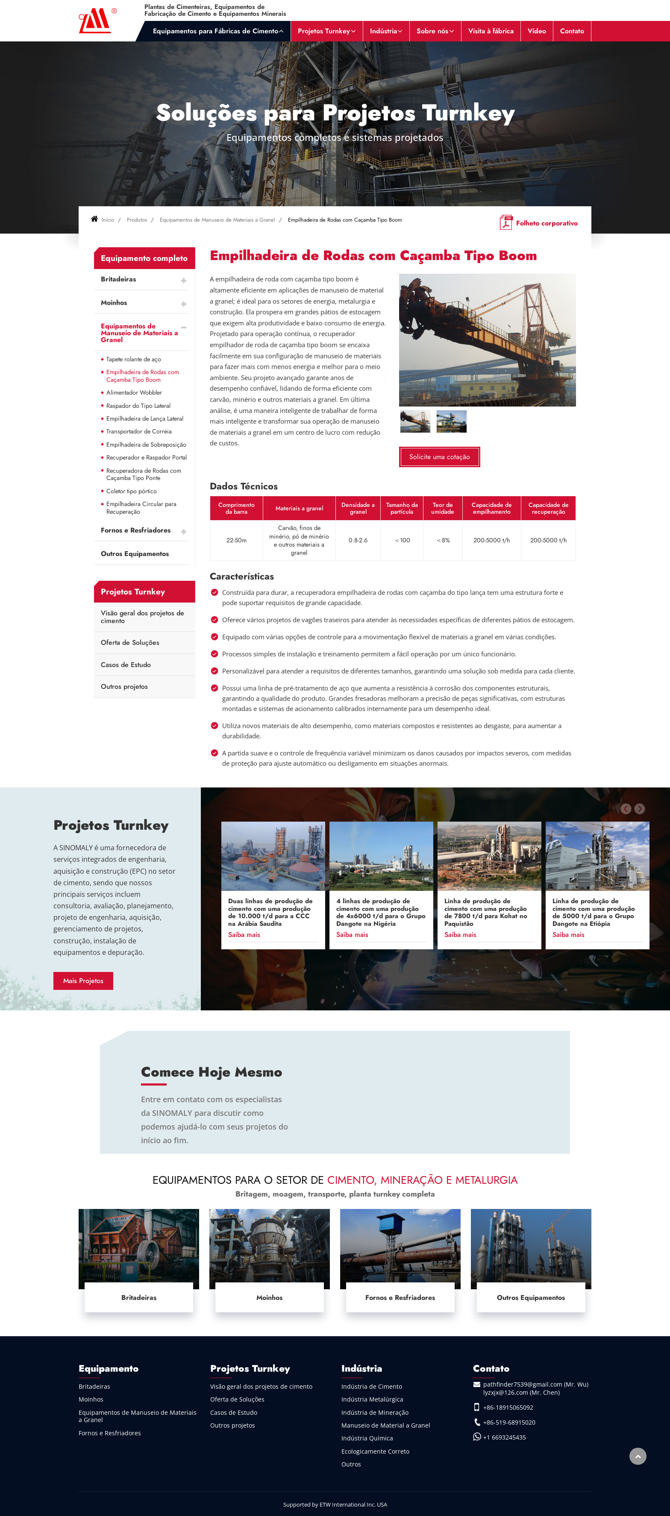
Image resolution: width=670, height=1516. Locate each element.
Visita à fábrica (491, 31)
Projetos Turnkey (110, 825)
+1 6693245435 (504, 1437)
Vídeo (537, 31)
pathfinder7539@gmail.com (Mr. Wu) (535, 1384)
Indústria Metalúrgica (372, 1399)
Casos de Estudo (126, 665)
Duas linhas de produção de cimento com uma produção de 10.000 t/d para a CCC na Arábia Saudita (270, 913)
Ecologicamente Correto (375, 1451)
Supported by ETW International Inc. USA (335, 1504)
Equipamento (109, 1368)
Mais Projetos (83, 981)
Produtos (137, 220)
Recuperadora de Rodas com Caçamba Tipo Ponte (143, 474)
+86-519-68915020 (509, 1422)
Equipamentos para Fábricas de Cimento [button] (215, 31)
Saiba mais (244, 934)
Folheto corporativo (547, 223)
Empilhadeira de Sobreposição (146, 444)
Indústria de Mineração (374, 1412)
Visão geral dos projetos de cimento (142, 617)
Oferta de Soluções (130, 642)
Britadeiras (118, 279)
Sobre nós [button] (432, 31)
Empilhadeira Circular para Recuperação (141, 508)
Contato (572, 31)
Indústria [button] (383, 31)
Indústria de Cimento (371, 1386)
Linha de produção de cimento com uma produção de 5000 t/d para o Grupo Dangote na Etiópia (593, 913)
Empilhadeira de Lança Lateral (144, 418)
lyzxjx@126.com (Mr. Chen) (521, 1392)
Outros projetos (124, 686)
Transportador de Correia (139, 431)
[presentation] (626, 808)
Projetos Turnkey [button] (324, 31)
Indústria (361, 1368)
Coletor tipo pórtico (131, 491)
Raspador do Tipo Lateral (138, 405)
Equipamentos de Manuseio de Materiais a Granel (217, 220)
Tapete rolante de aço (133, 359)
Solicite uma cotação (439, 457)
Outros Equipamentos (135, 554)
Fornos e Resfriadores (135, 530)
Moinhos (114, 302)
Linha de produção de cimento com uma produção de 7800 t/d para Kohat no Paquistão (485, 913)
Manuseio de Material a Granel (385, 1425)
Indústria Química (367, 1438)
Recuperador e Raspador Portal (146, 457)
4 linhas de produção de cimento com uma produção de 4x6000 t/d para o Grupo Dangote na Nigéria (381, 913)
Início (103, 220)
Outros (351, 1464)
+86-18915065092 (508, 1407)
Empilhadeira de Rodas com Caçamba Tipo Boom (142, 376)
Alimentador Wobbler (134, 392)
